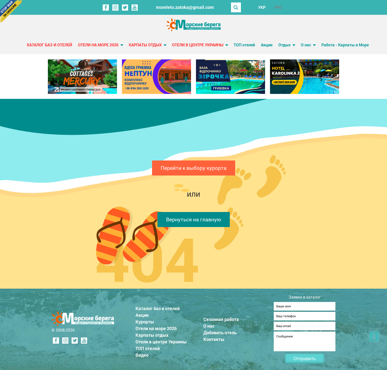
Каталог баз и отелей (49, 44)
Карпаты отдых (145, 44)
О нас (306, 44)
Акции (266, 44)
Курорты (144, 320)
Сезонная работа (221, 318)
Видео (142, 353)
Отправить (304, 358)
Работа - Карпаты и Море (345, 44)
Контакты (213, 338)
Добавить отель (220, 331)
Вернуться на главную (193, 219)
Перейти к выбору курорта (194, 167)
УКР (262, 7)
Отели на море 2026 (98, 44)
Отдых (284, 44)
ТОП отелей (244, 44)
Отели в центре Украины (197, 44)
